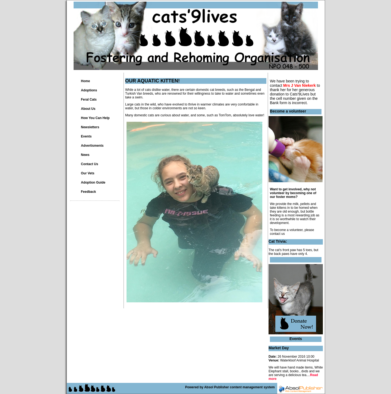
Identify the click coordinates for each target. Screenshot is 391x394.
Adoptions (89, 90)
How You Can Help (95, 118)
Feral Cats (89, 99)
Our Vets (87, 173)
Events (86, 136)
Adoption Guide (93, 182)
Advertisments (92, 146)
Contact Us (89, 164)
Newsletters (90, 127)
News (85, 155)
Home (85, 81)
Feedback (88, 192)
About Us (88, 109)
